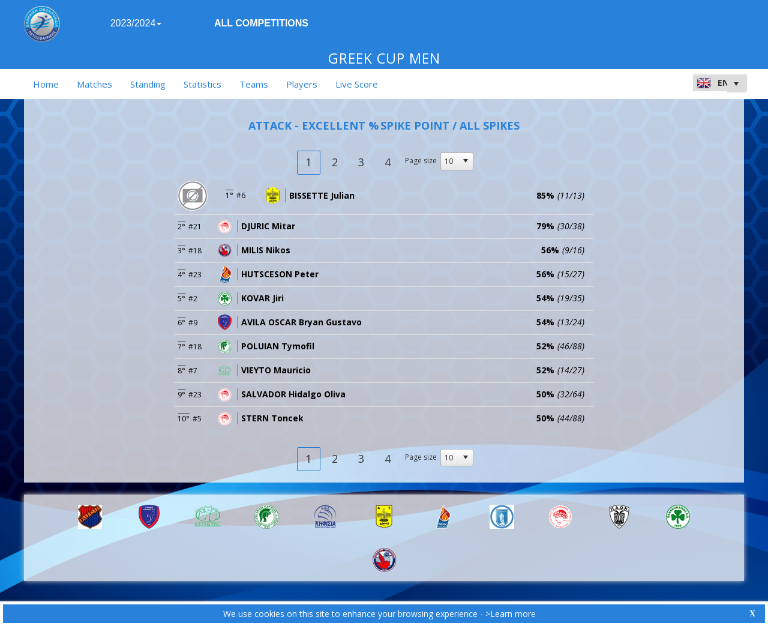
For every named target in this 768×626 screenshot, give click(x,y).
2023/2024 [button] (136, 23)
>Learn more (510, 613)
